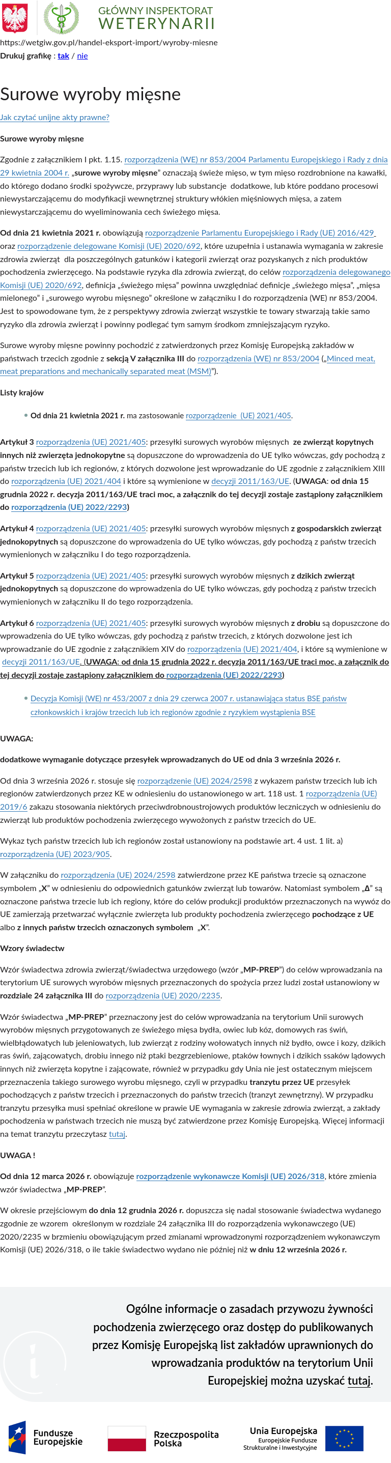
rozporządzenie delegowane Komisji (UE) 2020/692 (109, 245)
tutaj (117, 1133)
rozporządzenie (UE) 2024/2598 (195, 780)
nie (82, 55)
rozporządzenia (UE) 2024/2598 (118, 874)
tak (63, 55)
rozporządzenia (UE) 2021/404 (66, 480)
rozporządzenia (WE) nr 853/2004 (258, 358)
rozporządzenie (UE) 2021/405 (238, 415)
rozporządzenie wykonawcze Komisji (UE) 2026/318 (230, 1176)
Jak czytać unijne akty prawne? (54, 117)
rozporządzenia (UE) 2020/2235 (163, 995)
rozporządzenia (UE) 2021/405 (91, 441)
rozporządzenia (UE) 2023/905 (55, 853)
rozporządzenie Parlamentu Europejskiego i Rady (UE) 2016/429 (259, 232)
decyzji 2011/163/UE (250, 480)
